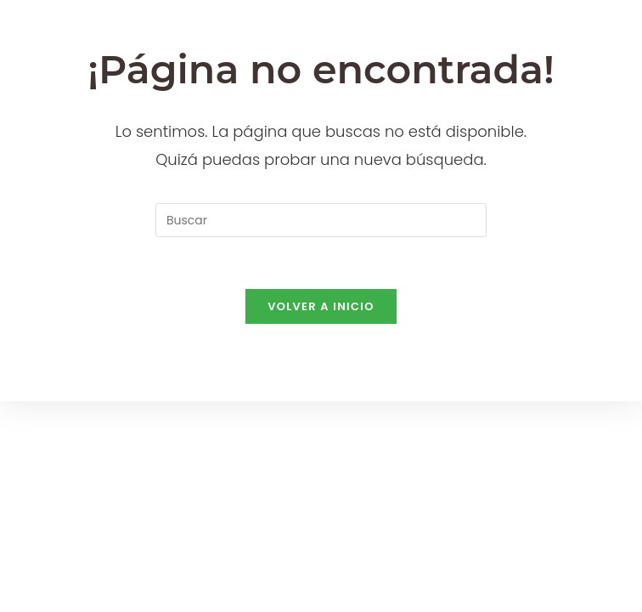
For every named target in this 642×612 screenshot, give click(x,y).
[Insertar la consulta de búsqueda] (321, 220)
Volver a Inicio (321, 306)
